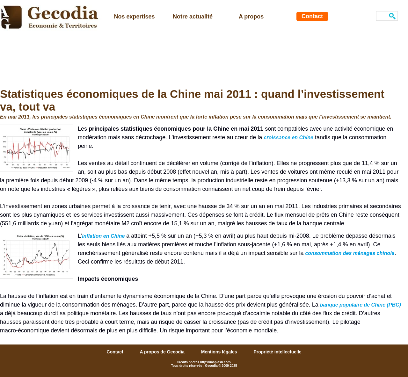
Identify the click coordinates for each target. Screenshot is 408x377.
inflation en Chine (103, 236)
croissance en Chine (288, 137)
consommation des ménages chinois (349, 253)
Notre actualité (193, 16)
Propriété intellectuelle (277, 351)
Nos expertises (134, 16)
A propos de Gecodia (163, 351)
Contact (312, 16)
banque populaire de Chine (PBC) (360, 305)
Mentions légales (219, 351)
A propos (251, 16)
